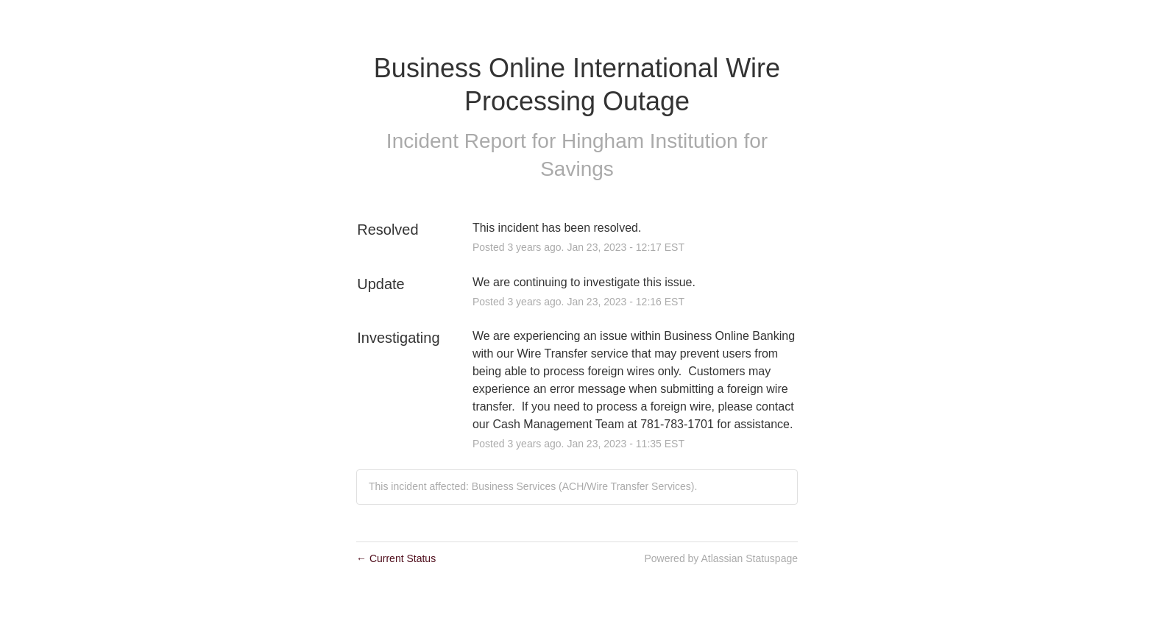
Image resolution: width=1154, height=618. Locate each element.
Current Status (396, 558)
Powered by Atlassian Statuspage (721, 558)
